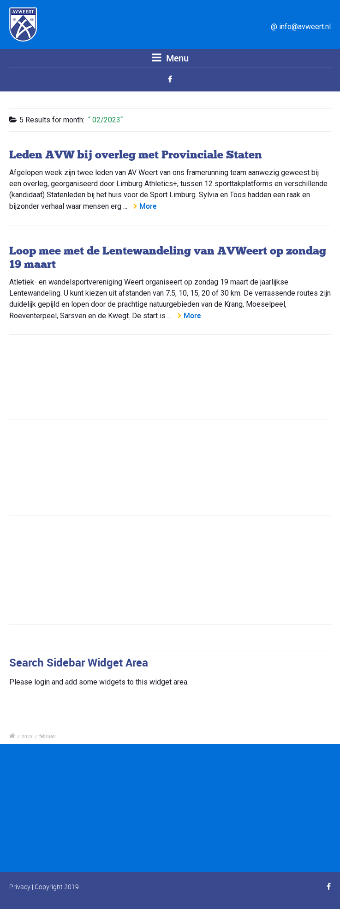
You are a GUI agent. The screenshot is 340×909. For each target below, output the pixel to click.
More (147, 206)
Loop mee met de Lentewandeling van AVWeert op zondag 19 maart (167, 257)
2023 (27, 736)
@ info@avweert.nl (301, 26)
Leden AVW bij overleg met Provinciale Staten (135, 154)
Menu (170, 58)
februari (47, 736)
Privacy (19, 886)
